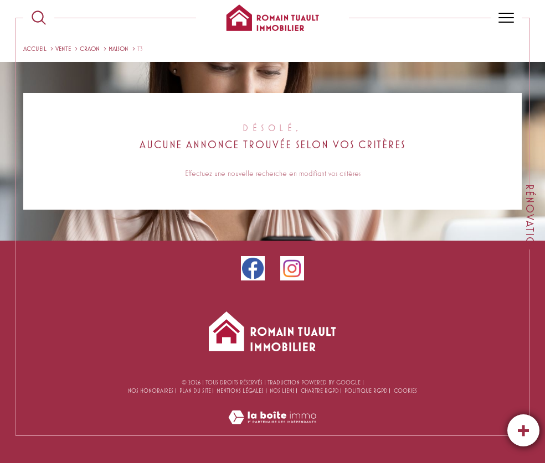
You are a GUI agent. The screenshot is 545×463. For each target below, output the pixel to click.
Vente (63, 48)
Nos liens (282, 390)
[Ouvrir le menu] (506, 17)
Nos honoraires (150, 390)
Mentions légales (240, 390)
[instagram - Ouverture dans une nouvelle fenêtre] (292, 268)
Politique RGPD (366, 390)
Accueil (35, 48)
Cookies (405, 390)
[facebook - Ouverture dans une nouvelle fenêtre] (253, 268)
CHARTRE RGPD (320, 390)
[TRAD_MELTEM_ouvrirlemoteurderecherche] (39, 17)
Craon (90, 48)
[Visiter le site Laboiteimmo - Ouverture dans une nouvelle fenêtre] (272, 429)
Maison (118, 48)
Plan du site (195, 390)
